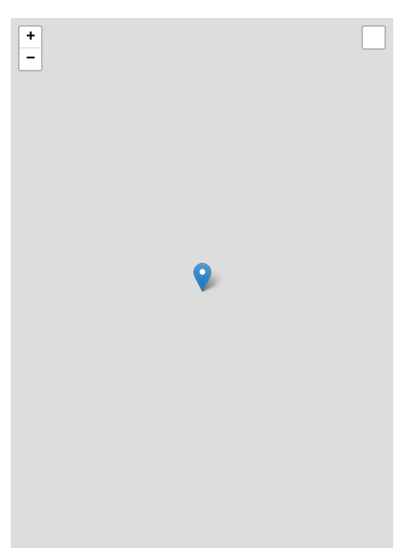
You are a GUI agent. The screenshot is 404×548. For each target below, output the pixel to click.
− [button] (30, 59)
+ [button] (30, 37)
